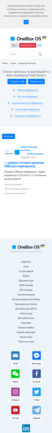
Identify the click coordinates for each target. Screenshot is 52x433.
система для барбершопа (16, 193)
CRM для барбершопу (27, 90)
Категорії (8, 136)
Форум (26, 276)
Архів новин (26, 337)
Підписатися (36, 81)
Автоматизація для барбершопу (27, 103)
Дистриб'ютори (26, 318)
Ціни (26, 266)
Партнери (26, 323)
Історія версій (26, 271)
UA (13, 45)
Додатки (26, 261)
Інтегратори (26, 313)
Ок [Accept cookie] (26, 22)
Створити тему (17, 81)
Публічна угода (26, 341)
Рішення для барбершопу (27, 109)
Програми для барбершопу (27, 116)
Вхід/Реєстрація (27, 45)
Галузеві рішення (26, 294)
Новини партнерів (26, 332)
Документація (26, 280)
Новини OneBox (26, 327)
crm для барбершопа (14, 184)
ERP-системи (26, 290)
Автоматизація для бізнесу (26, 299)
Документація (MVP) (26, 308)
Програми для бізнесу (26, 304)
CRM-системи (26, 285)
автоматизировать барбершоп (18, 189)
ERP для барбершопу (27, 96)
